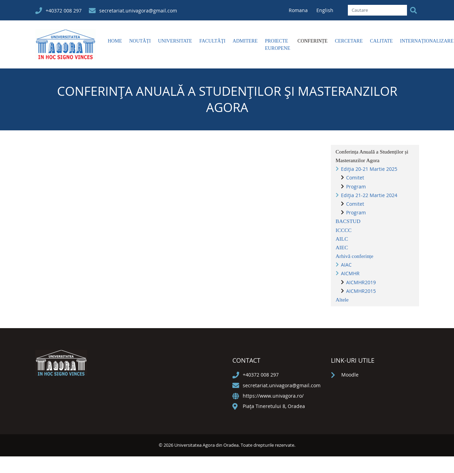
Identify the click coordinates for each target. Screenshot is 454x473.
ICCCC (344, 230)
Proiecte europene (277, 44)
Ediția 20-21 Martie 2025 (369, 169)
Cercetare (349, 41)
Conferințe (312, 41)
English (324, 10)
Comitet (355, 177)
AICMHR (350, 273)
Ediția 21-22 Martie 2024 (369, 195)
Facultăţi (212, 41)
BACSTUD (348, 221)
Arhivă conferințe (354, 256)
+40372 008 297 (64, 10)
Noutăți (140, 41)
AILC (342, 239)
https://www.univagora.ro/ (273, 395)
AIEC (342, 247)
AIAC (346, 264)
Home (115, 41)
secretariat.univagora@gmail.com (138, 10)
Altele (342, 300)
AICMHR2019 (361, 282)
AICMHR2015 (361, 291)
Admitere (245, 41)
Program (356, 186)
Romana (299, 10)
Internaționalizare (427, 41)
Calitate (381, 41)
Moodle (350, 374)
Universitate (175, 41)
